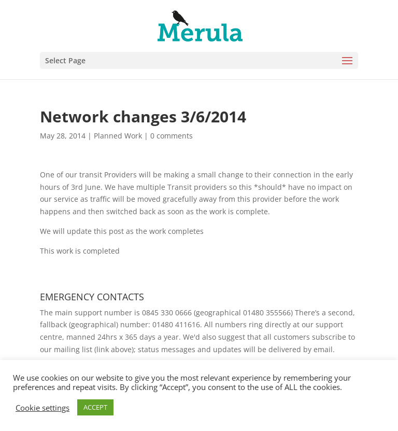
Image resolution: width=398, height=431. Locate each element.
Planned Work (118, 136)
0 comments (171, 136)
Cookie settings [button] (42, 407)
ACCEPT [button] (95, 407)
